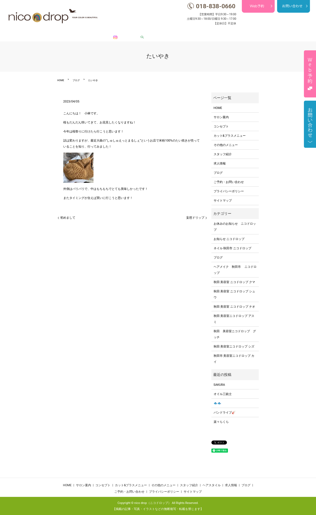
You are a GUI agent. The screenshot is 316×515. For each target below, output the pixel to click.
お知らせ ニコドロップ (229, 239)
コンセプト (131, 31)
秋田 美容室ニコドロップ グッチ (235, 334)
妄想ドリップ (195, 217)
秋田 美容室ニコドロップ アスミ (234, 319)
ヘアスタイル (238, 31)
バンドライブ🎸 (225, 412)
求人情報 (257, 31)
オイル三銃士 (223, 394)
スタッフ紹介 (216, 31)
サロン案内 (112, 31)
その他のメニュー (191, 31)
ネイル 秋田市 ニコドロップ (232, 248)
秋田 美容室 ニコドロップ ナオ (234, 306)
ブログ (271, 31)
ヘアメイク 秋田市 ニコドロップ (235, 270)
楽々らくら (221, 422)
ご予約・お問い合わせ (229, 182)
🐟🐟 (217, 403)
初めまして (67, 217)
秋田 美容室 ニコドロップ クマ (234, 282)
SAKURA (219, 385)
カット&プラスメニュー (159, 31)
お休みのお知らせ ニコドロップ (235, 227)
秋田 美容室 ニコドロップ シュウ (234, 294)
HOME (96, 31)
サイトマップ (223, 200)
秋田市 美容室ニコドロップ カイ (234, 359)
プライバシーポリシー (229, 191)
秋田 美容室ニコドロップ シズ (234, 346)
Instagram (294, 31)
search (308, 31)
